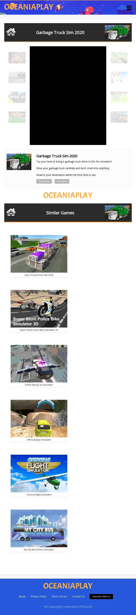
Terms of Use (59, 596)
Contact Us (78, 596)
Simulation (44, 181)
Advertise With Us (101, 596)
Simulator (62, 181)
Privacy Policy (38, 596)
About (22, 596)
